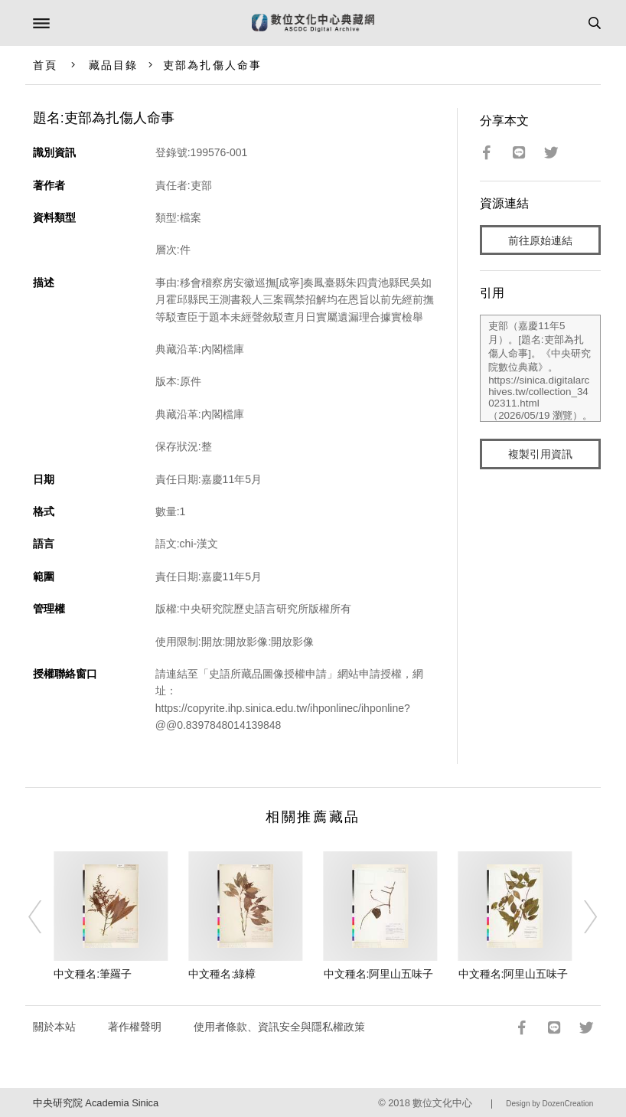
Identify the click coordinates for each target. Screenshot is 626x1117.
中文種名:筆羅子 (93, 974)
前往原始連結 (540, 240)
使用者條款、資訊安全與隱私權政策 (279, 1027)
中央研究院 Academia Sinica (95, 1103)
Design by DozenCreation (549, 1103)
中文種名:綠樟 (222, 974)
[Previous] (45, 916)
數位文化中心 (442, 1103)
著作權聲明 (134, 1027)
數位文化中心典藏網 (313, 23)
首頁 (45, 65)
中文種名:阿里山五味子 (379, 974)
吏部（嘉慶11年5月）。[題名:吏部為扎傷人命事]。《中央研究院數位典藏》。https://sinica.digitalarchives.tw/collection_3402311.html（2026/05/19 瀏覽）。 (540, 368)
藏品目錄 (113, 65)
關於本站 (54, 1027)
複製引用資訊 (540, 454)
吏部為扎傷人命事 (212, 65)
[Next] (580, 916)
